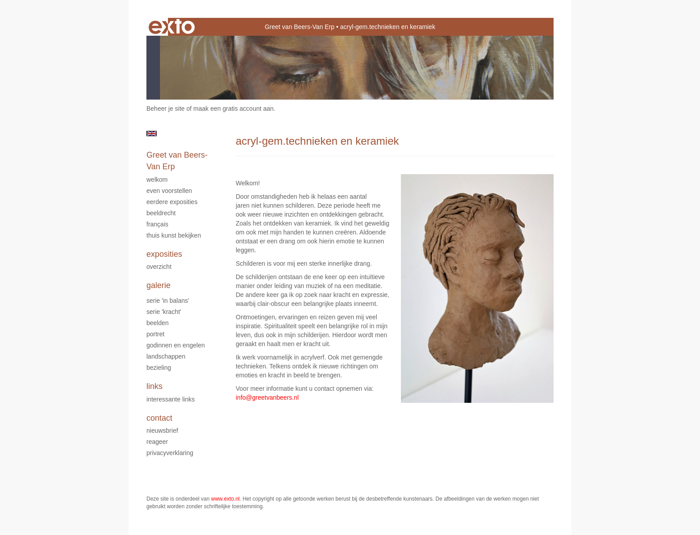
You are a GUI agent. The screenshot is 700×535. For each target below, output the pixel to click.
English (151, 133)
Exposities (164, 254)
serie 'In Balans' (167, 300)
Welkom (156, 179)
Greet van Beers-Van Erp (299, 26)
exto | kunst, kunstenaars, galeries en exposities (171, 27)
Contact (159, 418)
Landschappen (165, 356)
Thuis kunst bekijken (173, 235)
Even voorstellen (169, 190)
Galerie (158, 285)
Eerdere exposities (171, 201)
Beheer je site (165, 108)
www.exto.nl (225, 499)
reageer (157, 441)
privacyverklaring (169, 452)
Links (154, 386)
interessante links (170, 399)
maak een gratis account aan (233, 108)
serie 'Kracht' (163, 311)
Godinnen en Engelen (175, 345)
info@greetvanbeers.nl (267, 397)
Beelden (157, 322)
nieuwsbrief (162, 430)
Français (157, 224)
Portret (155, 334)
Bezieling (158, 367)
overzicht (158, 266)
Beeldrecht (160, 213)
